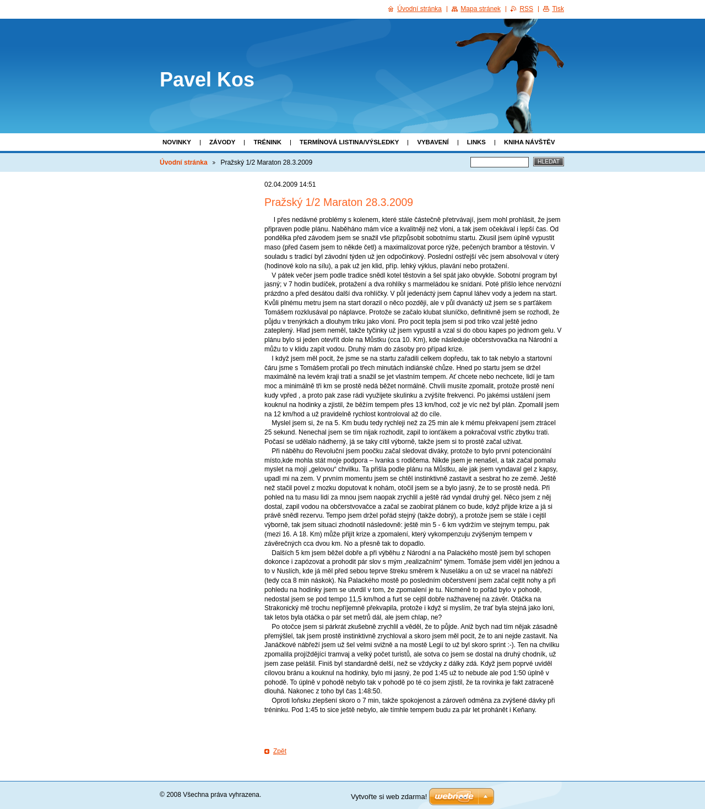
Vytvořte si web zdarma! (389, 796)
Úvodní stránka (184, 162)
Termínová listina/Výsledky (349, 142)
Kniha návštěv (529, 142)
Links (476, 142)
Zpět (279, 751)
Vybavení (432, 142)
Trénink (267, 142)
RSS (526, 9)
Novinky (176, 142)
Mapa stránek (480, 9)
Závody (222, 142)
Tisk (558, 9)
